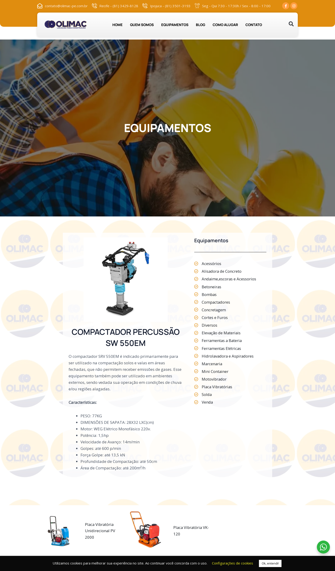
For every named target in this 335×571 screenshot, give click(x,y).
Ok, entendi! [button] (270, 563)
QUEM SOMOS (142, 24)
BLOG (200, 24)
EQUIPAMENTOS (174, 24)
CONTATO (253, 24)
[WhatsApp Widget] (323, 547)
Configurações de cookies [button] (232, 563)
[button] (291, 24)
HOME (117, 24)
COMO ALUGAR (225, 24)
